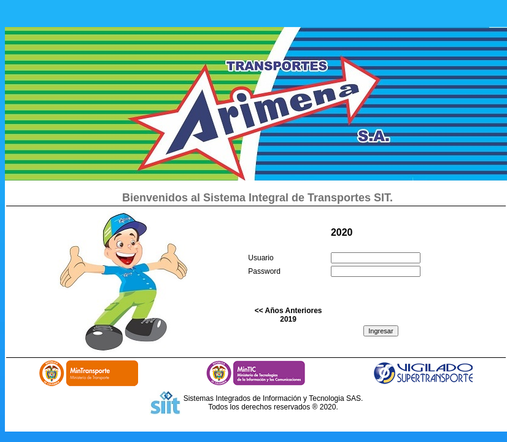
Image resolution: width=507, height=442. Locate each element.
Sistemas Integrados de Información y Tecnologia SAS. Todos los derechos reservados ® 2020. (273, 402)
